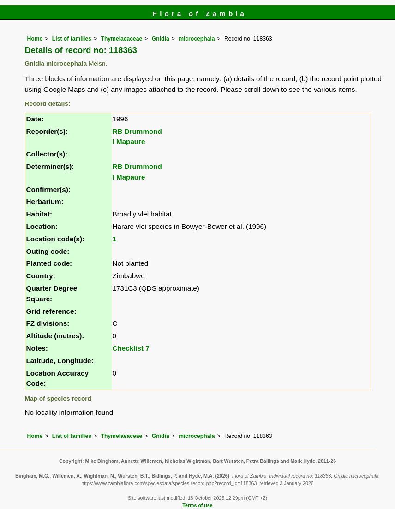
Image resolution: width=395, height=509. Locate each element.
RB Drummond (137, 131)
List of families (71, 39)
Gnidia (160, 39)
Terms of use (197, 505)
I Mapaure (129, 141)
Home (35, 39)
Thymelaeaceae (121, 39)
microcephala (197, 39)
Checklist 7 (131, 348)
